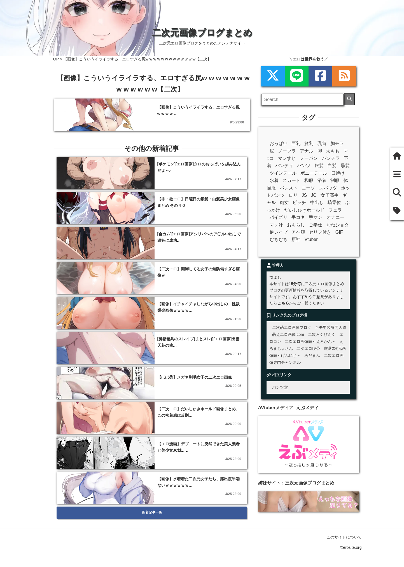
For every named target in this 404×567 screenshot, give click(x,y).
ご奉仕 (315, 224)
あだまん (312, 355)
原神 (295, 239)
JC (314, 195)
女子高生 (329, 195)
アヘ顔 (298, 232)
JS (304, 195)
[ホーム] (397, 156)
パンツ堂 (280, 387)
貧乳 (308, 143)
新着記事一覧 (151, 512)
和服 (308, 180)
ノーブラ (287, 151)
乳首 (321, 143)
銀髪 (319, 165)
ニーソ (308, 188)
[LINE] (297, 76)
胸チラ (337, 143)
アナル (306, 151)
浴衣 (321, 180)
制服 (334, 180)
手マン (315, 217)
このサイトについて (344, 537)
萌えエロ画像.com (288, 334)
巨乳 (295, 143)
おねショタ (337, 224)
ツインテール (283, 173)
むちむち (279, 239)
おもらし (296, 224)
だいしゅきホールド (304, 210)
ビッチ (299, 202)
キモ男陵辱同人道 (330, 327)
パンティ (284, 165)
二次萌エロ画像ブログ (291, 327)
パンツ (303, 165)
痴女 (284, 202)
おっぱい (279, 143)
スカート (291, 180)
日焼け (338, 173)
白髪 (332, 165)
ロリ (293, 195)
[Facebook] (320, 76)
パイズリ (279, 217)
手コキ (298, 217)
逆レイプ (279, 232)
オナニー (335, 217)
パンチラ (331, 158)
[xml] (273, 76)
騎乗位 (334, 202)
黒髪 (345, 165)
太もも (332, 151)
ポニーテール (313, 173)
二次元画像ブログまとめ (202, 32)
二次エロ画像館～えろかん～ (310, 341)
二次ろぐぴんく (321, 334)
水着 (274, 180)
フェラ (335, 210)
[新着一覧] (397, 175)
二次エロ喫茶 (308, 348)
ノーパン (309, 158)
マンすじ (287, 158)
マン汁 (276, 224)
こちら (283, 303)
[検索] (349, 99)
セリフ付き (320, 232)
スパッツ (328, 188)
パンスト (289, 188)
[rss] (344, 76)
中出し (317, 202)
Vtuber (310, 239)
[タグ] (397, 211)
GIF (339, 232)
